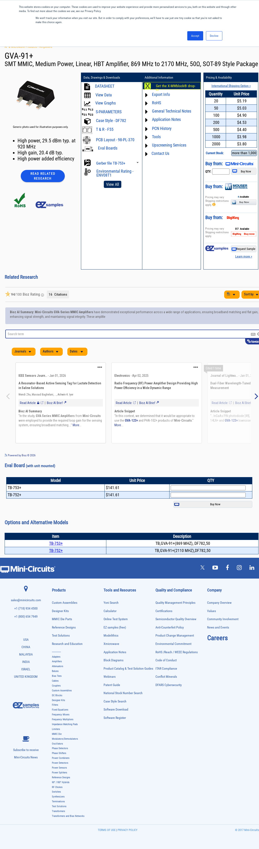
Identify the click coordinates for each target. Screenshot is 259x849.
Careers (217, 638)
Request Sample (243, 249)
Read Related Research (42, 176)
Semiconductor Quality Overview (175, 619)
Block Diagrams (113, 660)
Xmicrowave (111, 644)
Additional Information (159, 77)
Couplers (56, 685)
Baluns (55, 671)
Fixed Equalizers (60, 709)
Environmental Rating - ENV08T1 (114, 173)
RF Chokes (57, 787)
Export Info (161, 94)
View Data (104, 94)
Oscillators (57, 743)
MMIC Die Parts (62, 619)
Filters (55, 704)
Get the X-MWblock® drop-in (176, 88)
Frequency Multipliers (62, 719)
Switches (56, 791)
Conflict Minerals (166, 677)
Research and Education (67, 644)
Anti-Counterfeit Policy (169, 627)
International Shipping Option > (231, 86)
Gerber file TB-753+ (110, 163)
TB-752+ (56, 550)
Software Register (115, 718)
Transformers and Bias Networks (68, 816)
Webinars (110, 677)
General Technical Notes (171, 111)
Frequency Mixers (60, 714)
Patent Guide (112, 685)
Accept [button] (195, 35)
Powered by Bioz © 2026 (20, 455)
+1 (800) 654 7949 (26, 617)
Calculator (110, 611)
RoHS (156, 102)
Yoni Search (111, 603)
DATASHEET (105, 86)
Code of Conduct (166, 660)
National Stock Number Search (123, 693)
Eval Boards (107, 148)
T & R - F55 (104, 129)
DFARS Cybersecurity (168, 685)
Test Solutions (61, 636)
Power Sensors (59, 767)
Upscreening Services (169, 145)
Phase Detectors (60, 748)
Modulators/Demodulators (65, 738)
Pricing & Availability (219, 77)
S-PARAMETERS (109, 111)
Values (211, 611)
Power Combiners (60, 758)
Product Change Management (174, 636)
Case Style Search (115, 701)
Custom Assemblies (64, 603)
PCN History (162, 128)
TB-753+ (56, 543)
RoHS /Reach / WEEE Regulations (176, 652)
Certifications (163, 611)
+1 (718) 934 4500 (26, 608)
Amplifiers (45, 47)
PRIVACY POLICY (127, 830)
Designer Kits (60, 611)
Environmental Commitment (173, 644)
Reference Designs (64, 627)
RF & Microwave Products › (22, 47)
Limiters (56, 729)
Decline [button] (214, 35)
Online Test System (116, 619)
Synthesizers (58, 796)
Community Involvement (222, 619)
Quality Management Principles (175, 603)
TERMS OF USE (107, 830)
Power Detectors (60, 762)
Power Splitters (59, 772)
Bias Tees (57, 675)
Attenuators (57, 666)
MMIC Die (57, 734)
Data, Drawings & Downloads (101, 77)
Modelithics (111, 636)
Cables (55, 680)
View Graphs (105, 103)
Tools (156, 136)
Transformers (58, 811)
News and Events (218, 627)
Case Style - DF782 (111, 120)
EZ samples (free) (115, 627)
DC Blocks (57, 695)
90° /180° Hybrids (60, 782)
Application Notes (166, 119)
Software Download (116, 709)
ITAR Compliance (166, 669)
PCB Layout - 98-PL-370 (115, 139)
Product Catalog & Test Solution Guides (128, 669)
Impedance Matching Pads (65, 724)
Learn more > (243, 256)
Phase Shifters (59, 753)
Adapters (56, 656)
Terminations (58, 801)
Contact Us (160, 153)
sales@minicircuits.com (26, 600)
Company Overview (219, 603)
